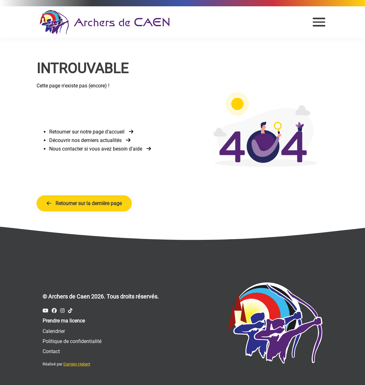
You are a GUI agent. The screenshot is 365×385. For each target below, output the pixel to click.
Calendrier (54, 331)
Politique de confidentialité (72, 341)
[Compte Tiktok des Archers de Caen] (70, 310)
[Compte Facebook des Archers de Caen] (54, 310)
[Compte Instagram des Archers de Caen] (62, 310)
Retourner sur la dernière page (84, 203)
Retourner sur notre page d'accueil (91, 132)
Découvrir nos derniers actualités (89, 140)
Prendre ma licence (64, 321)
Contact (51, 351)
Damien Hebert (76, 364)
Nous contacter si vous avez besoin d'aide (100, 149)
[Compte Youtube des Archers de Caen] (45, 310)
